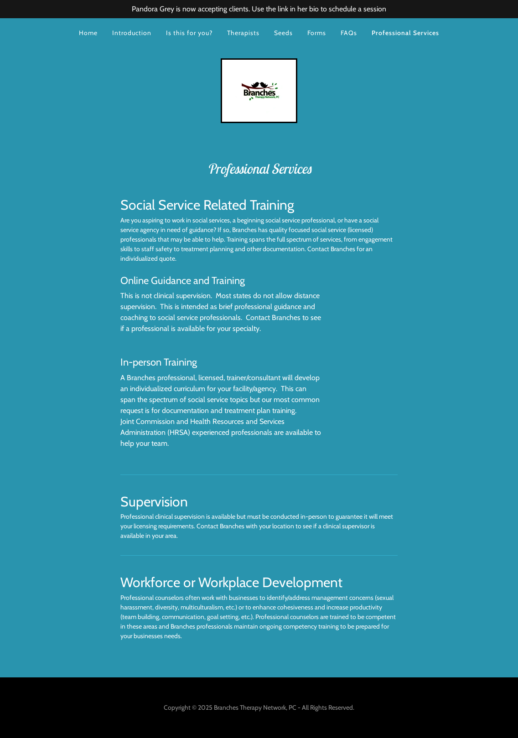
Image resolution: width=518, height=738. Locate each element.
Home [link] (88, 33)
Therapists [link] (243, 33)
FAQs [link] (349, 33)
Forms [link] (316, 33)
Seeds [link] (283, 33)
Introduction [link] (131, 33)
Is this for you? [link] (189, 33)
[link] (259, 90)
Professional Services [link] (405, 33)
